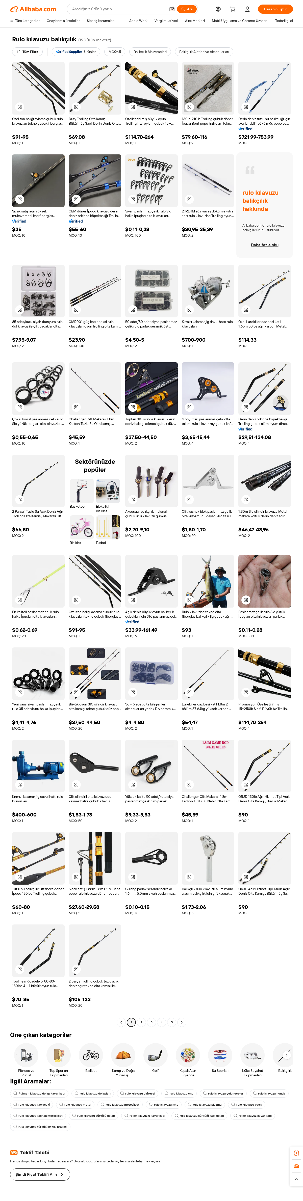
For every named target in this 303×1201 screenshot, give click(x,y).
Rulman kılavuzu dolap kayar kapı (39, 1093)
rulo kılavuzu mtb (163, 1105)
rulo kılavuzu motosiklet (120, 1105)
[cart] (233, 10)
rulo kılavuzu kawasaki (31, 1105)
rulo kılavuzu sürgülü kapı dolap (199, 1116)
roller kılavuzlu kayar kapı (144, 1116)
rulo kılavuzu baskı (246, 1105)
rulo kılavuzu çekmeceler (223, 1093)
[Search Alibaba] (118, 9)
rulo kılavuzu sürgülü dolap (93, 1116)
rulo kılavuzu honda (269, 1093)
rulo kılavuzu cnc (179, 1093)
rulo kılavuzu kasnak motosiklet (38, 1116)
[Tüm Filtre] (27, 51)
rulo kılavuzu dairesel (137, 1093)
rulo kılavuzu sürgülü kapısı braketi (40, 1127)
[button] (172, 9)
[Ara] (187, 9)
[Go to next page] (181, 1022)
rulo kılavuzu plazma (205, 1105)
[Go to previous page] (121, 1022)
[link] (296, 1153)
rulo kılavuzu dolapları (93, 1093)
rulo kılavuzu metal (75, 1105)
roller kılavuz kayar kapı (253, 1116)
